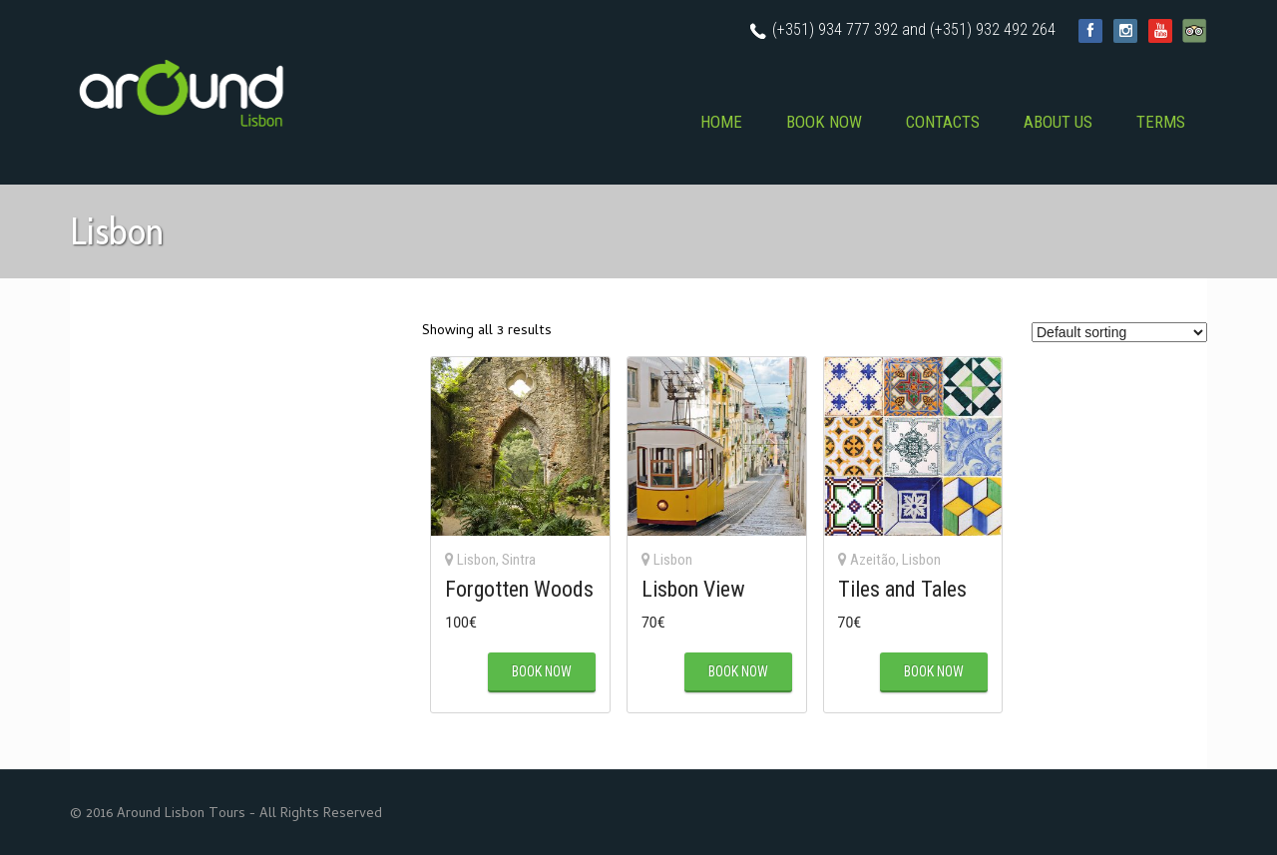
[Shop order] (1119, 332)
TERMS (1160, 122)
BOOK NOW (824, 122)
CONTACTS (943, 122)
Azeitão (873, 560)
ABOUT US (1058, 122)
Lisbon (476, 560)
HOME (721, 122)
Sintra (519, 560)
